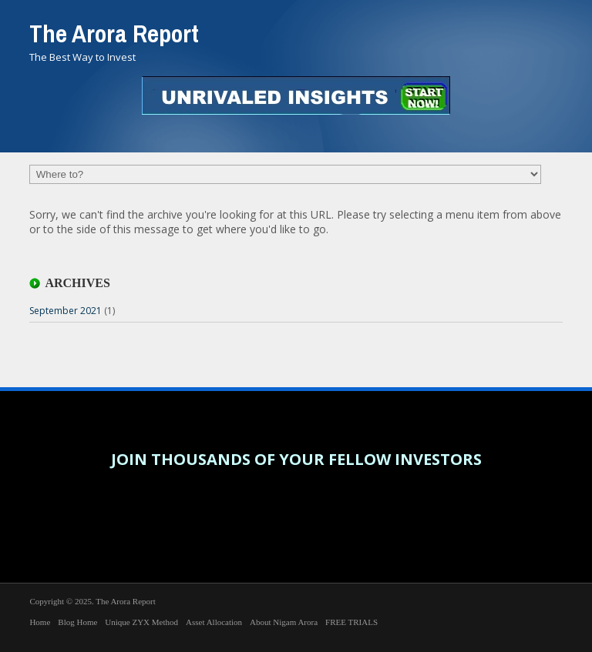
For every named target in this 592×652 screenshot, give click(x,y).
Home (39, 622)
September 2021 (65, 310)
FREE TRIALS (351, 622)
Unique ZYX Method (141, 622)
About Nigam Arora (284, 622)
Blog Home (77, 622)
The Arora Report (114, 33)
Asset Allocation (214, 622)
